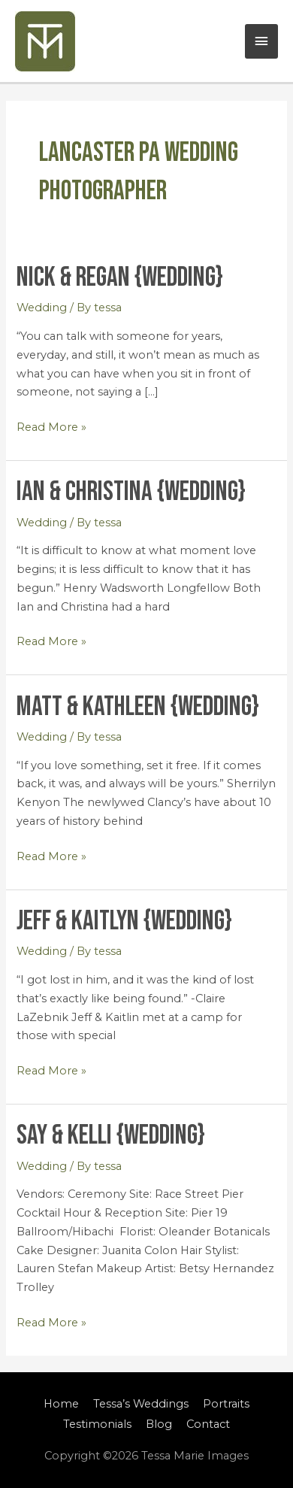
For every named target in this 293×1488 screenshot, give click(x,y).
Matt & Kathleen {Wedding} (138, 706)
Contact (208, 1424)
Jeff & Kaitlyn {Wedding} (124, 921)
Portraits (226, 1404)
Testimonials (97, 1424)
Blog (159, 1424)
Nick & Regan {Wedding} (120, 277)
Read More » (51, 426)
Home (61, 1404)
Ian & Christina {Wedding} (131, 491)
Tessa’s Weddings (141, 1404)
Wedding (42, 307)
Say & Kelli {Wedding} (111, 1135)
